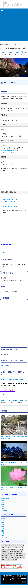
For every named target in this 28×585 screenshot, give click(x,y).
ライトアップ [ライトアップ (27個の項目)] (13, 549)
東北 (2, 520)
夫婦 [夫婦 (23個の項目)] (14, 553)
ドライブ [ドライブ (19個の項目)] (4, 547)
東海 (2, 527)
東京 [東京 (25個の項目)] (3, 555)
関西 (2, 504)
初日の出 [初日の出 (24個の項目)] (11, 551)
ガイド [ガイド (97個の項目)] (19, 545)
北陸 (2, 529)
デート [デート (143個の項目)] (22, 545)
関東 (2, 500)
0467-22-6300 (5, 365)
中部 (2, 502)
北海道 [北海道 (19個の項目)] (18, 551)
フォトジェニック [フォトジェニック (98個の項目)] (5, 549)
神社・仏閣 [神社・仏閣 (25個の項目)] (13, 557)
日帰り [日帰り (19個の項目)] (24, 553)
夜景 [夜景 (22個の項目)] (8, 553)
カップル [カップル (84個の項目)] (14, 545)
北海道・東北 (5, 498)
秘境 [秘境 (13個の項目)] (21, 557)
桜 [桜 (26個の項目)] (8, 555)
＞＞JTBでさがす (6, 204)
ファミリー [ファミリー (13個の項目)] (21, 547)
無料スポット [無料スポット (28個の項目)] (21, 555)
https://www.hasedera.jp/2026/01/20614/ (13, 379)
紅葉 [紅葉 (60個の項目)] (23, 557)
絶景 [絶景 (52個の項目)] (3, 559)
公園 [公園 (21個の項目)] (7, 551)
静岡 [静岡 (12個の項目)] (16, 559)
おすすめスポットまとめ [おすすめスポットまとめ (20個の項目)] (7, 545)
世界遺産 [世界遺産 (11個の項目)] (4, 551)
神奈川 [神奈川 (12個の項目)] (6, 557)
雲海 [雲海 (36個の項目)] (13, 559)
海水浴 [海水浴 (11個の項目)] (11, 555)
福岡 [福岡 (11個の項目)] (18, 557)
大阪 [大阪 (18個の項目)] (11, 553)
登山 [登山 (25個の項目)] (3, 557)
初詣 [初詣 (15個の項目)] (15, 551)
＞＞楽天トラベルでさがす (9, 199)
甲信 (2, 525)
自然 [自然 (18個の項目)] (6, 559)
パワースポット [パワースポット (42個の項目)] (15, 547)
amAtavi (3, 252)
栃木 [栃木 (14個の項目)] (6, 555)
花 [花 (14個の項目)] (8, 559)
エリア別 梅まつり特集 (7, 390)
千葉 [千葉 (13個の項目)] (21, 551)
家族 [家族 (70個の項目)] (17, 553)
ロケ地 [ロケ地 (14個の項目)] (18, 549)
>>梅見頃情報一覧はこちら (8, 244)
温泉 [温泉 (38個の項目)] (17, 555)
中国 (2, 506)
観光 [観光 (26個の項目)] (10, 559)
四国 (2, 508)
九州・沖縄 (4, 510)
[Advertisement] (14, 27)
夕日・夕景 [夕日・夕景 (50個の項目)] (4, 553)
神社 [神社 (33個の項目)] (9, 557)
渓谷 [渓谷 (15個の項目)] (14, 555)
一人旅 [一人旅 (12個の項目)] (21, 549)
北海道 (3, 518)
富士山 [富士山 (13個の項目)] (20, 553)
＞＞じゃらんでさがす (7, 197)
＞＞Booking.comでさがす (9, 206)
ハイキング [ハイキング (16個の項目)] (9, 547)
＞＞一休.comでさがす (8, 201)
